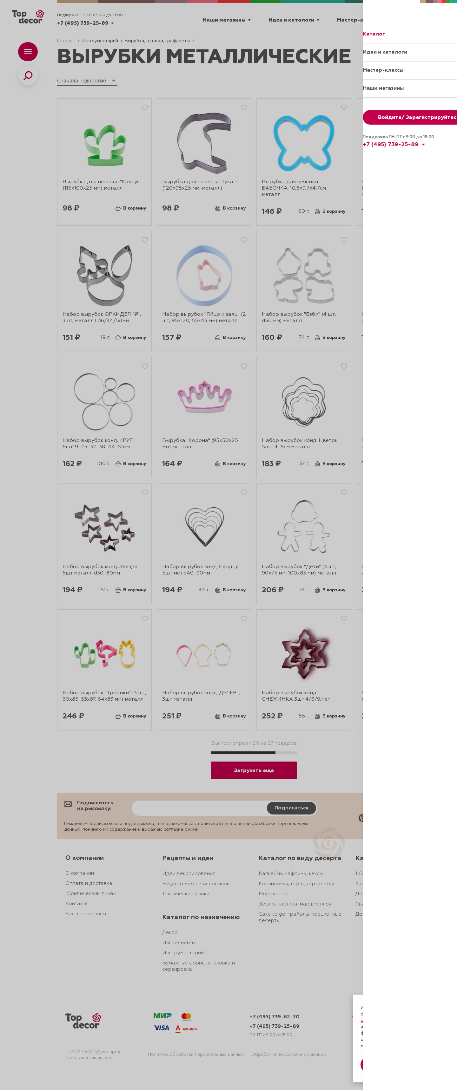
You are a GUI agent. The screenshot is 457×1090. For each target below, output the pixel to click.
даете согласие (383, 1027)
